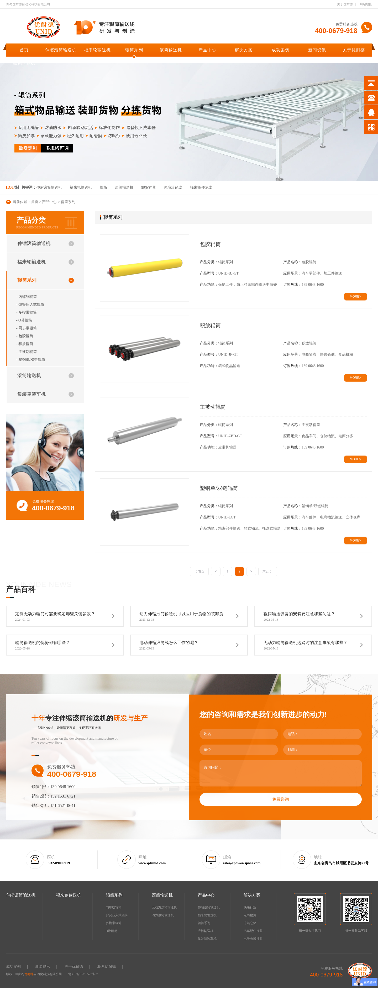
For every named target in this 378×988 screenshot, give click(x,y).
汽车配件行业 (253, 931)
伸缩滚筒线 (173, 187)
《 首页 (199, 571)
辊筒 (103, 187)
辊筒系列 (134, 50)
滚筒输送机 (171, 50)
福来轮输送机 (97, 50)
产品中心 (207, 50)
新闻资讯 (317, 50)
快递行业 (250, 907)
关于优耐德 (345, 4)
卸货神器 (148, 187)
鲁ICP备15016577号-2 (83, 974)
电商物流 (250, 915)
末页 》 (267, 571)
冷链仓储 (250, 923)
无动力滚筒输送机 (164, 907)
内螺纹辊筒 (114, 907)
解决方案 (244, 50)
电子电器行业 (253, 939)
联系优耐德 (24, 63)
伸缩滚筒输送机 (60, 50)
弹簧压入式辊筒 (117, 915)
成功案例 (281, 50)
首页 (24, 50)
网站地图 (366, 4)
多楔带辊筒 (114, 923)
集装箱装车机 (207, 939)
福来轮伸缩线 (201, 187)
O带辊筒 (112, 931)
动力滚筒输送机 (163, 915)
